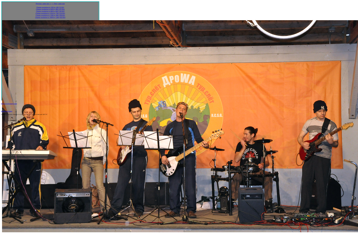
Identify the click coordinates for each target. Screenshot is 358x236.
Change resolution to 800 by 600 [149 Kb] (50, 11)
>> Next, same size (58, 4)
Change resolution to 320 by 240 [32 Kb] (50, 7)
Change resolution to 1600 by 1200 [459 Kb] (50, 17)
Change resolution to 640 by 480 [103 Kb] (50, 9)
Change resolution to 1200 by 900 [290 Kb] (50, 15)
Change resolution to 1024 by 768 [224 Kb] (50, 13)
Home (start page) (6, 111)
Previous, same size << (43, 4)
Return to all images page (9, 104)
